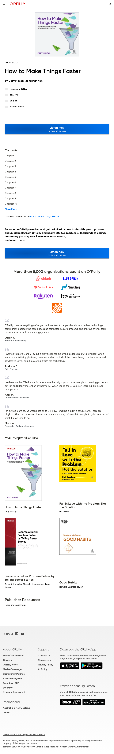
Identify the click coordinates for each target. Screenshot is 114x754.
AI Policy (42, 669)
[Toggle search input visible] (110, 3)
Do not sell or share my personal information (24, 734)
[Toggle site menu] (3, 3)
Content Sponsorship (14, 692)
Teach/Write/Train (13, 655)
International (11, 702)
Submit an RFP (11, 683)
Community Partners (14, 673)
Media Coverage (12, 669)
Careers (7, 660)
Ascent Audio (17, 106)
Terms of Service (11, 746)
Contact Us (44, 655)
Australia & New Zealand (16, 707)
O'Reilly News (10, 664)
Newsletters (44, 660)
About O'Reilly (12, 649)
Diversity (7, 687)
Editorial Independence (46, 746)
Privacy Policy (45, 664)
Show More (11, 209)
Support (43, 649)
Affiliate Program (12, 678)
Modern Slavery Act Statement (74, 746)
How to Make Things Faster (44, 216)
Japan (6, 712)
